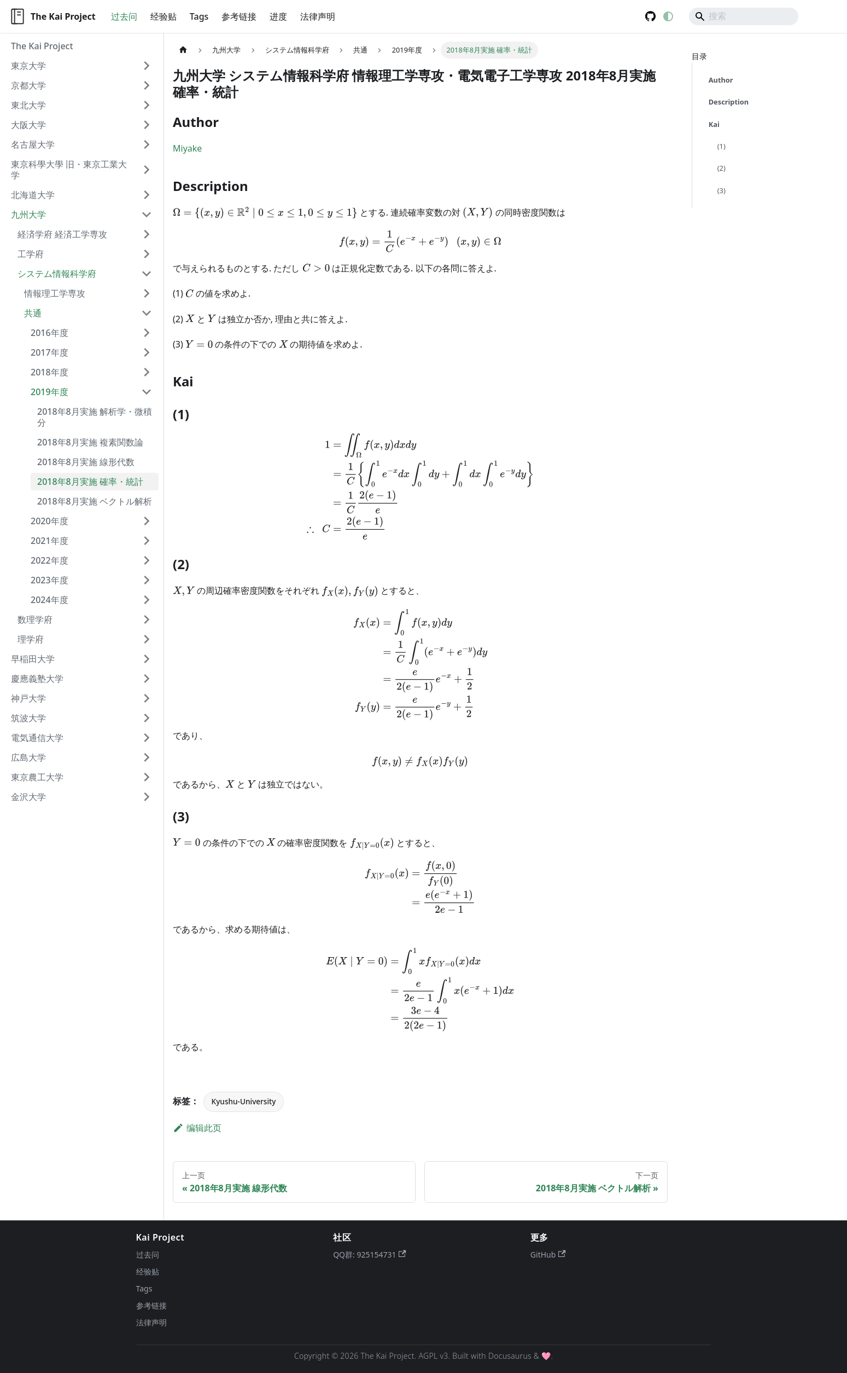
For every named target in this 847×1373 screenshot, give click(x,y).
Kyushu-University (244, 1101)
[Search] (743, 16)
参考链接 (238, 16)
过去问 (124, 16)
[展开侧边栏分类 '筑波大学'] (147, 718)
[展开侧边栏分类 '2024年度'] (147, 600)
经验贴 (163, 16)
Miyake (187, 148)
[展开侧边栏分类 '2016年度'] (147, 332)
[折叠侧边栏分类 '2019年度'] (147, 392)
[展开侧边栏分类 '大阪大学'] (147, 125)
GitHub (548, 1254)
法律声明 (317, 16)
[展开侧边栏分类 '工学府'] (147, 254)
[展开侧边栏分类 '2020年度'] (147, 521)
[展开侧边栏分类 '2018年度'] (147, 372)
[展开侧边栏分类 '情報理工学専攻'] (147, 293)
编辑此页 (197, 1128)
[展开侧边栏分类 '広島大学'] (147, 757)
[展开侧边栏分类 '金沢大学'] (147, 797)
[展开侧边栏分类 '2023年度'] (147, 580)
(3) (721, 190)
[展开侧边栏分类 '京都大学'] (147, 85)
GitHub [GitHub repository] (650, 16)
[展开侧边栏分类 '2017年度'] (147, 352)
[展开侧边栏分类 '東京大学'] (147, 65)
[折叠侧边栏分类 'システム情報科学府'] (147, 273)
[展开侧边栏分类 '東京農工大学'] (147, 777)
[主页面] (183, 50)
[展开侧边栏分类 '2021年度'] (147, 540)
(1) (721, 146)
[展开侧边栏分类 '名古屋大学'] (147, 144)
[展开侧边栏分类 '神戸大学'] (147, 698)
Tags (199, 16)
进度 (278, 16)
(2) (721, 168)
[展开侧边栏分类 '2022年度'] (147, 560)
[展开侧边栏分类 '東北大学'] (147, 105)
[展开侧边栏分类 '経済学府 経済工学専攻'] (147, 234)
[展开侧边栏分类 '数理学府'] (147, 619)
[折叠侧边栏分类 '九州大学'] (147, 214)
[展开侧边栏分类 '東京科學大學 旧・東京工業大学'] (147, 169)
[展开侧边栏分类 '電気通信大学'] (147, 737)
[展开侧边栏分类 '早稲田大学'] (147, 659)
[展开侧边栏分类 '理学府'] (147, 639)
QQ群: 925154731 (369, 1254)
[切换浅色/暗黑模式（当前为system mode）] (668, 16)
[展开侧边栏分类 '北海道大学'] (147, 195)
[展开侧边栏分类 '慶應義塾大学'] (147, 678)
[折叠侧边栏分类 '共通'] (147, 313)
